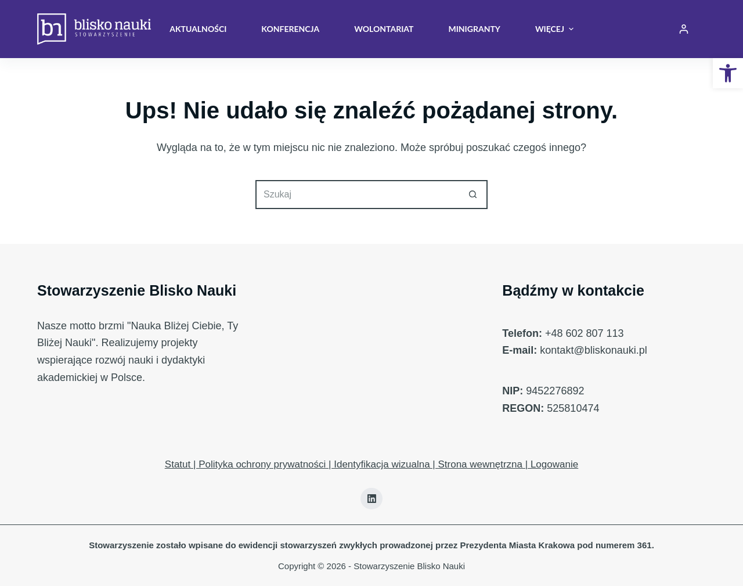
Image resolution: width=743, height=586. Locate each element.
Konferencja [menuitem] (290, 29)
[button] (728, 73)
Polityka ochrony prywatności (262, 464)
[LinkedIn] (371, 499)
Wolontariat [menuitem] (383, 29)
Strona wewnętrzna (480, 464)
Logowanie (554, 464)
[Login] (683, 29)
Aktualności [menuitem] (197, 29)
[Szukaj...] (357, 194)
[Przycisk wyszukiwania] (473, 194)
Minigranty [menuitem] (474, 29)
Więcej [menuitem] (554, 29)
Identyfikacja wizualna (382, 464)
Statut (177, 464)
